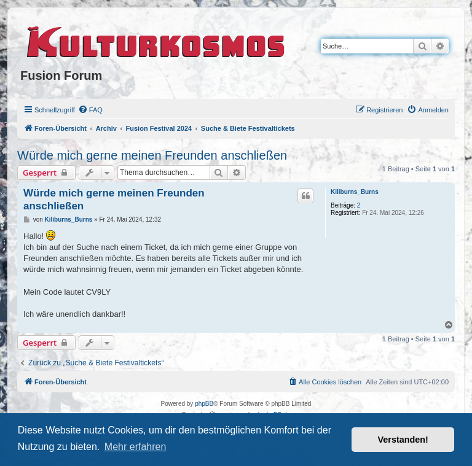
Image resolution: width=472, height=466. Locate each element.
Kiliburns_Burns (355, 191)
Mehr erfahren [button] (135, 446)
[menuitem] (90, 110)
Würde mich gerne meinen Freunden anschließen (152, 155)
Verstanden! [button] (403, 440)
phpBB (204, 403)
